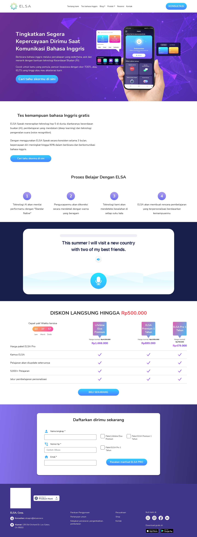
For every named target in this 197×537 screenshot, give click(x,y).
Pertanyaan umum (78, 516)
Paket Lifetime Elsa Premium (114, 437)
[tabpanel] (27, 199)
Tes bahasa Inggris (89, 6)
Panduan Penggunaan (80, 512)
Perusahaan (121, 512)
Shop (118, 516)
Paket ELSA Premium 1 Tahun (142, 437)
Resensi (120, 6)
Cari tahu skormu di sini (36, 79)
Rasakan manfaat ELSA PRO (126, 462)
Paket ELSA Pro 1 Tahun (113, 449)
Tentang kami (73, 6)
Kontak (129, 6)
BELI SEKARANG (98, 392)
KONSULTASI (176, 6)
